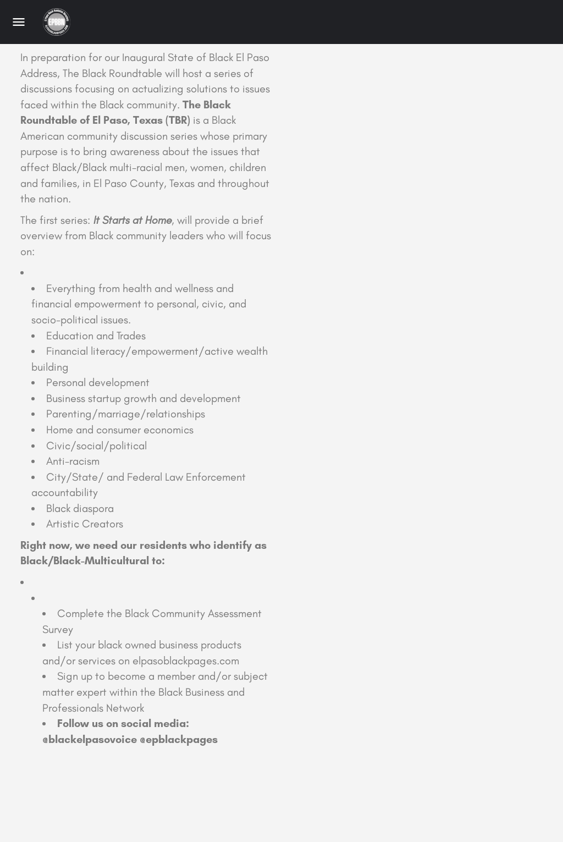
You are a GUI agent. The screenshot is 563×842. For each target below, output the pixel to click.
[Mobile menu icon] (18, 22)
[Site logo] (58, 22)
